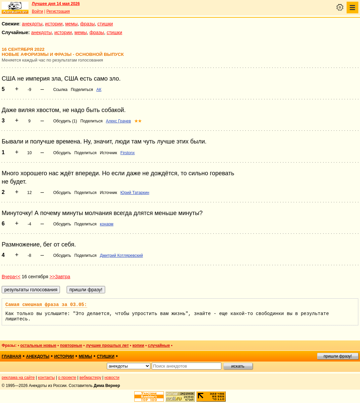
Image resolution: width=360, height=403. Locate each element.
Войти (37, 11)
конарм (106, 224)
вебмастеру (90, 377)
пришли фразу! (337, 356)
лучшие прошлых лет (107, 345)
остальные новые (38, 345)
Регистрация (58, 11)
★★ (138, 121)
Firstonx (128, 152)
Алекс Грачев (118, 121)
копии (138, 345)
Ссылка (60, 89)
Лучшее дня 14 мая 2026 (56, 3)
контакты (46, 377)
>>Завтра (60, 276)
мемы (71, 23)
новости (111, 377)
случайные (159, 345)
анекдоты (32, 23)
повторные (71, 345)
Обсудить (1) (65, 121)
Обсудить (62, 152)
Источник (108, 152)
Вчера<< (11, 276)
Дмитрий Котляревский (121, 255)
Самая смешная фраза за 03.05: (46, 304)
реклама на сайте (18, 377)
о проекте (67, 377)
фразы (87, 23)
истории (54, 23)
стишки (105, 23)
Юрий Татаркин (135, 192)
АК (98, 89)
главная (11, 356)
